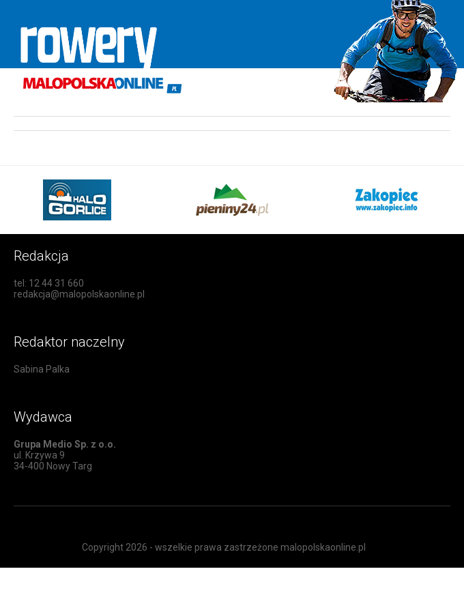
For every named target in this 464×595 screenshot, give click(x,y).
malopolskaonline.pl (323, 547)
